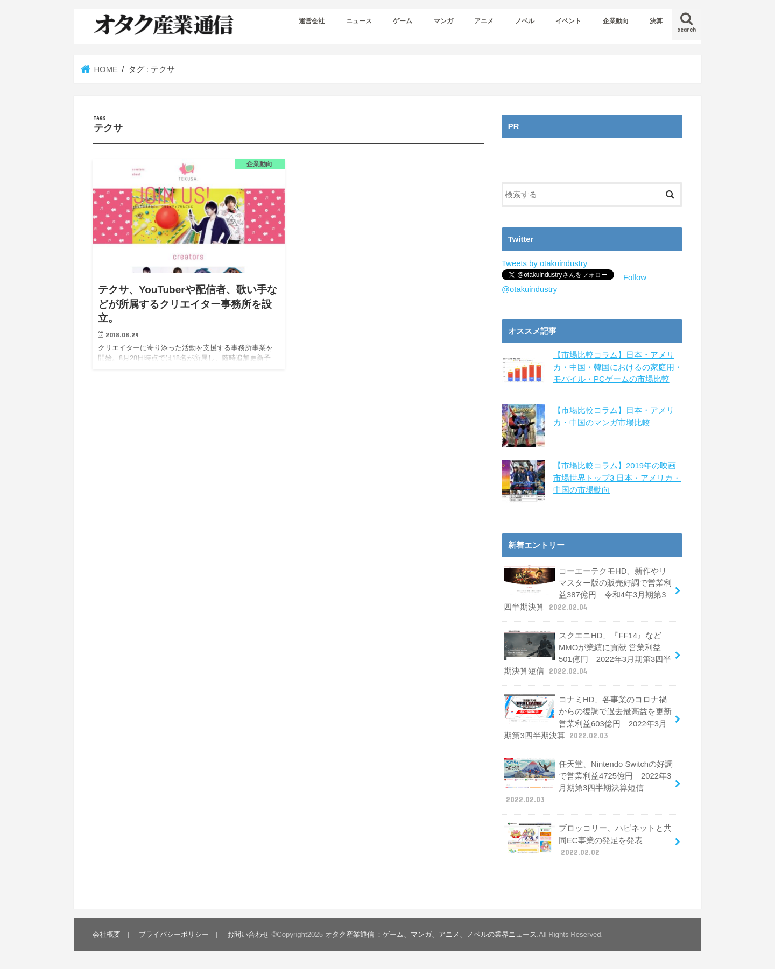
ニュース (359, 21)
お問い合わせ (248, 934)
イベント (568, 21)
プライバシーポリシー (174, 934)
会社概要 (107, 934)
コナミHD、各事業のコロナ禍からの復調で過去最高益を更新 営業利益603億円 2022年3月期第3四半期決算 (588, 717)
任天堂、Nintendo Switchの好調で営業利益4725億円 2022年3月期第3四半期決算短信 (588, 782)
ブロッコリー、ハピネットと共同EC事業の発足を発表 (588, 839)
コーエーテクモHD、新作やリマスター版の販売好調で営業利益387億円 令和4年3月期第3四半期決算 (588, 588)
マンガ (443, 21)
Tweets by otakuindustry (544, 263)
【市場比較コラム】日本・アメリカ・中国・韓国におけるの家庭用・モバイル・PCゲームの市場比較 (617, 367)
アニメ (484, 21)
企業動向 (616, 21)
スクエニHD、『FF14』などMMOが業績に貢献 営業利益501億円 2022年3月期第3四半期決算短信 (587, 653)
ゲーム (402, 21)
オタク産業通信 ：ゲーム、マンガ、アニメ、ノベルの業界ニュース (431, 934)
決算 (656, 21)
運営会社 (312, 21)
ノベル (524, 21)
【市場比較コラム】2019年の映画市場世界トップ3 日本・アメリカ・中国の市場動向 (617, 477)
